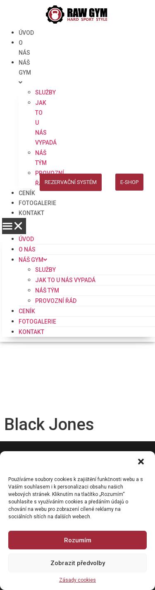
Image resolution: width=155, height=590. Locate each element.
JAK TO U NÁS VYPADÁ (65, 280)
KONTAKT (31, 213)
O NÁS (27, 249)
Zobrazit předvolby (77, 563)
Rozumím (77, 540)
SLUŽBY (45, 92)
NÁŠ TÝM (47, 290)
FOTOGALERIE (37, 203)
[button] (142, 462)
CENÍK (27, 193)
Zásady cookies (77, 580)
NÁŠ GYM (25, 72)
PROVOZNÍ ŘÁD (55, 300)
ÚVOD (26, 32)
